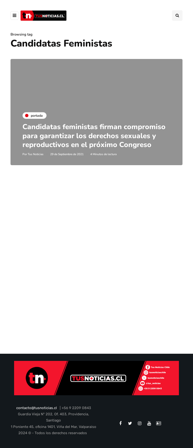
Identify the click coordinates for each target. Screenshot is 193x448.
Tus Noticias (35, 154)
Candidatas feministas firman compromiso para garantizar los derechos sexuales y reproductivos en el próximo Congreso (94, 136)
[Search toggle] (177, 15)
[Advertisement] (96, 226)
